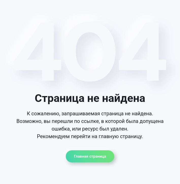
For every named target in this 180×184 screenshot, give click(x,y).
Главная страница (90, 156)
